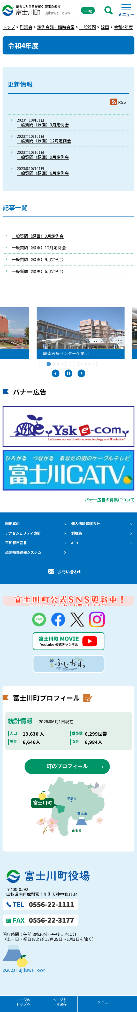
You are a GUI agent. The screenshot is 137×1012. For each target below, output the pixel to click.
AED (74, 542)
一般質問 (87, 27)
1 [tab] (41, 364)
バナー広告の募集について (109, 499)
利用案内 (12, 523)
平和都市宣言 (16, 542)
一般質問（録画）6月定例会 (43, 173)
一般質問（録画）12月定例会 (44, 141)
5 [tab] (72, 364)
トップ (9, 27)
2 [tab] (49, 364)
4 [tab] (64, 364)
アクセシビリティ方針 (23, 533)
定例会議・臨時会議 (55, 27)
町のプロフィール (67, 766)
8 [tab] (95, 364)
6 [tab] (80, 364)
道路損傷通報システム (23, 552)
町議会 (26, 27)
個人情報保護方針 (85, 523)
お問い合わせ (69, 571)
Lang (87, 10)
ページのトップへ (23, 1002)
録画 (105, 27)
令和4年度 (123, 27)
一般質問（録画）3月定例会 (43, 125)
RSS (122, 102)
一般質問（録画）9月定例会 (43, 157)
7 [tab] (87, 364)
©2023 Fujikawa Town (24, 970)
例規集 (76, 533)
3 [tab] (56, 364)
